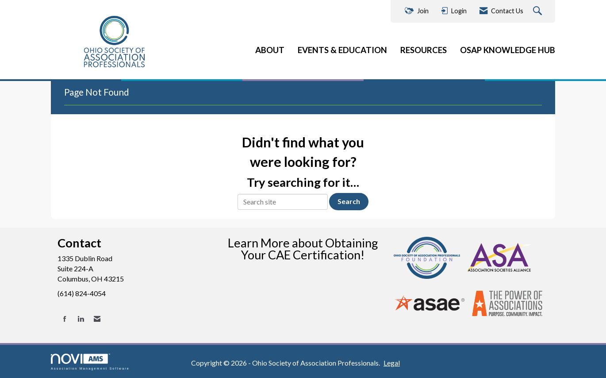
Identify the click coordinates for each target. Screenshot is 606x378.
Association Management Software (90, 362)
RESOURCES (423, 50)
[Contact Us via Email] (97, 319)
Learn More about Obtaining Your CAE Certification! (303, 248)
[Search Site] (538, 11)
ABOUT (269, 50)
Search (349, 201)
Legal (392, 363)
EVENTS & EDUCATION (342, 50)
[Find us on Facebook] (65, 319)
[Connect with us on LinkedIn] (80, 319)
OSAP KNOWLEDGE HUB (507, 50)
